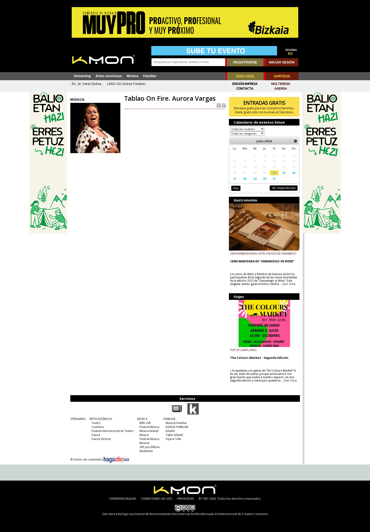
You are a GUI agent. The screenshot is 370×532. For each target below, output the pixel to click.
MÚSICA (142, 419)
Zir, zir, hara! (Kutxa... (87, 83)
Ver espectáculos (284, 188)
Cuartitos (98, 427)
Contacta (244, 88)
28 (244, 178)
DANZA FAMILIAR (177, 427)
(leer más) (288, 284)
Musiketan (146, 451)
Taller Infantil (174, 435)
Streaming (82, 76)
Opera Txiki (173, 439)
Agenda (280, 88)
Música (132, 76)
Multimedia (280, 83)
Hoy (235, 188)
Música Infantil (148, 431)
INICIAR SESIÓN (281, 62)
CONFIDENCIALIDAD (122, 498)
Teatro (96, 423)
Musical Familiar (176, 423)
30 (264, 178)
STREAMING (78, 419)
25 (283, 173)
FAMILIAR (169, 419)
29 (255, 178)
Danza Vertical (101, 439)
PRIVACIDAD (185, 498)
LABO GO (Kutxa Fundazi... (127, 83)
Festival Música (149, 427)
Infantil (170, 431)
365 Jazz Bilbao (149, 447)
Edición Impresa (244, 83)
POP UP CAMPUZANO (243, 350)
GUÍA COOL (245, 76)
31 (274, 178)
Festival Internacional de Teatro (113, 431)
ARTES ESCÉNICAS (100, 419)
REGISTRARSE (245, 62)
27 (234, 178)
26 (293, 173)
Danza (96, 435)
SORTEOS (282, 76)
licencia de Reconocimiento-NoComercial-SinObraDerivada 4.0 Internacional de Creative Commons (201, 514)
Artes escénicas (109, 76)
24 (274, 173)
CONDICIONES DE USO (156, 498)
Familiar (149, 76)
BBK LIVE (145, 423)
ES (290, 53)
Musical (144, 443)
